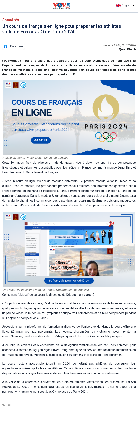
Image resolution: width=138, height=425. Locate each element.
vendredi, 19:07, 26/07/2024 (119, 45)
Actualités (10, 20)
